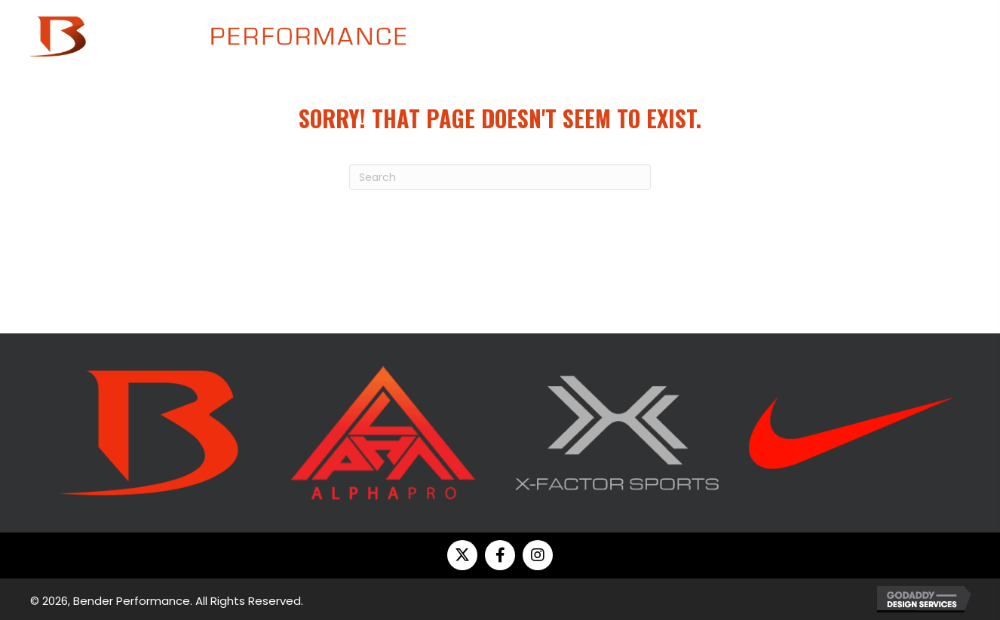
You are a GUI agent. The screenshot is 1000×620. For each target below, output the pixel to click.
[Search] (500, 177)
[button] (462, 555)
